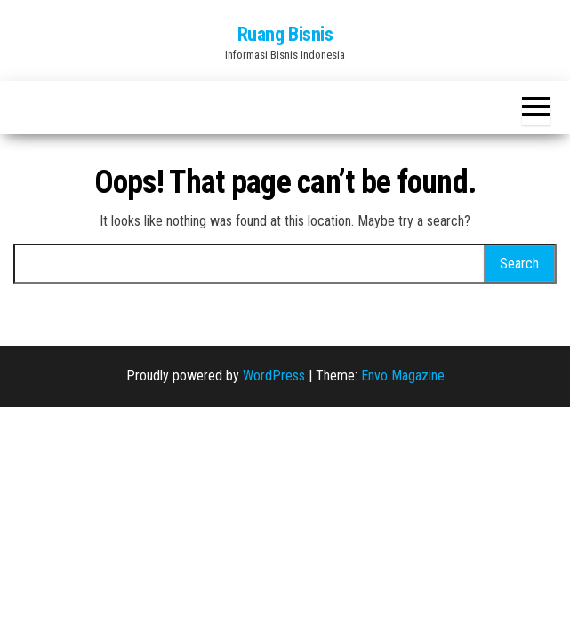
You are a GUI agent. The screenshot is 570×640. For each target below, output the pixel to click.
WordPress (274, 375)
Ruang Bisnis (285, 34)
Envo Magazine (403, 375)
